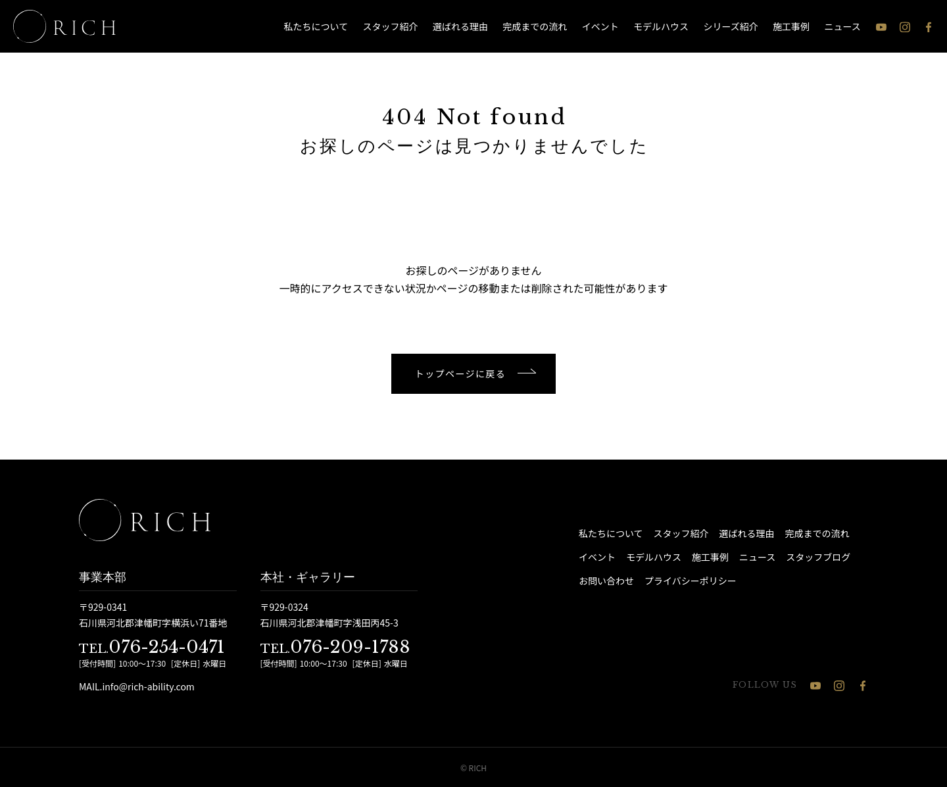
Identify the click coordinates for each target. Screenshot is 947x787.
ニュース (843, 26)
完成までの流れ (534, 26)
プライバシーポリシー (690, 580)
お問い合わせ (606, 580)
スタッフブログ (818, 556)
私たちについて (316, 26)
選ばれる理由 (460, 26)
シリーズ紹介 (730, 26)
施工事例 (791, 26)
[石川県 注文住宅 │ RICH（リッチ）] (64, 26)
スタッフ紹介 (390, 26)
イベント (600, 26)
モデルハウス (661, 26)
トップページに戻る (460, 373)
